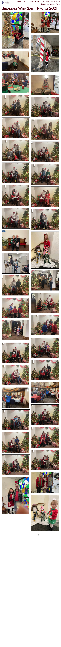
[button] (35, 1)
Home (19, 1)
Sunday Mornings (28, 1)
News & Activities (52, 1)
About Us (40, 1)
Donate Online (55, 4)
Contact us (45, 4)
